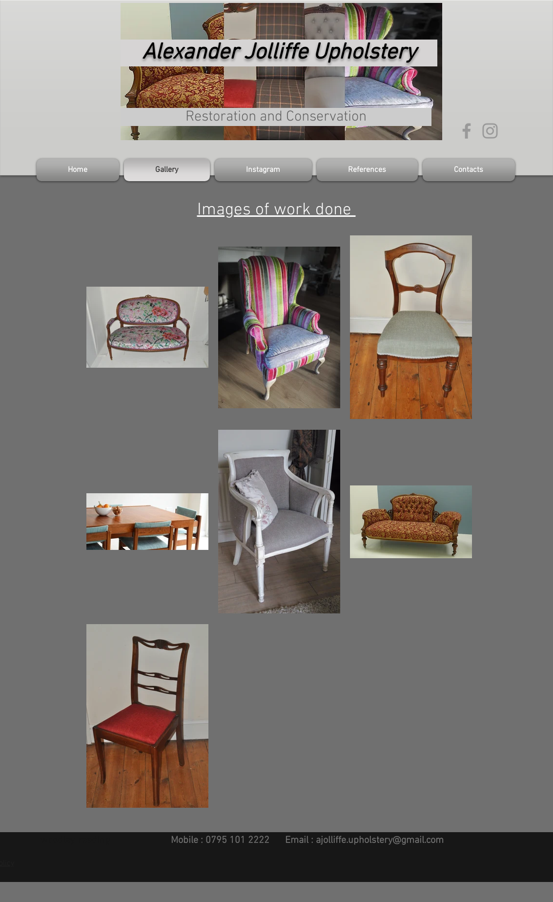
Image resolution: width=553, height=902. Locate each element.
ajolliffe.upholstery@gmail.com (380, 840)
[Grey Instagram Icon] (490, 131)
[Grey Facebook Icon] (466, 131)
